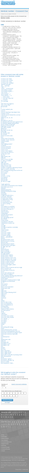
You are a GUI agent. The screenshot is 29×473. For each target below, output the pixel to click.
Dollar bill (3, 158)
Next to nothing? (5, 250)
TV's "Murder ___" (5, 318)
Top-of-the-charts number (7, 317)
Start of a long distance (6, 303)
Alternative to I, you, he (6, 120)
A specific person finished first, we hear (10, 115)
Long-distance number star (7, 223)
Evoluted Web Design (6, 460)
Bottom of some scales (7, 135)
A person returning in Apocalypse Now (10, 112)
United (2, 328)
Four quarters (4, 177)
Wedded (3, 348)
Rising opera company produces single (10, 280)
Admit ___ (3, 119)
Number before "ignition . (7, 255)
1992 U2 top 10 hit (5, 105)
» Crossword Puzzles (5, 449)
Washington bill (4, 342)
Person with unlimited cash (7, 273)
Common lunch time (6, 146)
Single (2, 289)
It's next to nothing (5, 203)
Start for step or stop (6, 302)
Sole (2, 299)
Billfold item (4, 128)
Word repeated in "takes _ (7, 363)
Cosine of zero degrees (6, 151)
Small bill (3, 296)
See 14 (2, 282)
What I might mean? (6, 353)
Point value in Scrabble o (7, 274)
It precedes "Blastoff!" (6, 196)
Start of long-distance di (7, 305)
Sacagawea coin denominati (8, 281)
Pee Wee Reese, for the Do (8, 270)
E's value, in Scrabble (6, 160)
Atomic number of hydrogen (8, 124)
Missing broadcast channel (7, 244)
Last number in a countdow (8, 206)
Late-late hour (4, 210)
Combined (3, 145)
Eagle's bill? (3, 162)
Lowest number (5, 230)
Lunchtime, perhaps (6, 235)
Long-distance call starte (7, 221)
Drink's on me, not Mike (7, 159)
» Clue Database (4, 440)
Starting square (4, 306)
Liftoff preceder (5, 216)
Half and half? (4, 180)
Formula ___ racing (5, 176)
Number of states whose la (7, 262)
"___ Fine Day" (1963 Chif (7, 98)
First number (4, 173)
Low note (3, 228)
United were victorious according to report (11, 332)
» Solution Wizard (5, 438)
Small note (3, 298)
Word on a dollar (5, 361)
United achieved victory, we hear (9, 330)
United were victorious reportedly (9, 334)
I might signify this (5, 184)
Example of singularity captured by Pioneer (11, 167)
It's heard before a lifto (6, 202)
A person (3, 110)
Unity (2, 335)
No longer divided (5, 253)
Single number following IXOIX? (8, 292)
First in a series (4, 171)
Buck (2, 137)
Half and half (4, 178)
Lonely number (4, 220)
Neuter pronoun (5, 249)
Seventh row (4, 285)
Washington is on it (5, 343)
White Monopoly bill (6, 356)
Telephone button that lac (7, 309)
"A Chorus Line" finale (6, 79)
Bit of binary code (5, 133)
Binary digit (3, 131)
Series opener (4, 284)
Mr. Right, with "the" (6, 246)
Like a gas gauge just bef (7, 217)
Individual (3, 188)
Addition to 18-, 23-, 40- (7, 117)
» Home (2, 435)
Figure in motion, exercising (8, 169)
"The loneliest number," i (7, 91)
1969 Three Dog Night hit (7, 104)
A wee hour (3, 116)
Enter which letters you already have (11, 391)
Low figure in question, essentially (9, 227)
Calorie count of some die (7, 138)
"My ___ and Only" (5, 85)
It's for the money (5, 201)
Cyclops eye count (5, 153)
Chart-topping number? (6, 144)
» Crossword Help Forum (6, 442)
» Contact (3, 451)
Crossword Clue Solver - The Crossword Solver (8, 3)
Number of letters (5, 385)
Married (3, 238)
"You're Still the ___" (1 (6, 95)
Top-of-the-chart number (7, 316)
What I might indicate (6, 352)
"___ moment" (4, 99)
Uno (2, 338)
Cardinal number (5, 141)
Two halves (3, 321)
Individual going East (6, 189)
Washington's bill (5, 345)
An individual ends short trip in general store (12, 122)
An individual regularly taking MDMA (10, 123)
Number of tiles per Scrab (7, 263)
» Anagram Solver (5, 443)
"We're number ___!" (6, 94)
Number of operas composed (8, 260)
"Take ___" (3, 87)
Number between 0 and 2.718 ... (9, 257)
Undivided (3, 323)
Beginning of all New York (7, 126)
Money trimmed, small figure (8, 245)
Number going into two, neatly (8, 259)
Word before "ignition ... (7, 359)
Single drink (3, 291)
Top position (4, 314)
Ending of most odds (6, 166)
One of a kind (4, 266)
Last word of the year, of (7, 209)
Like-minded (4, 219)
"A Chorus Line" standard (7, 83)
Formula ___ (4, 174)
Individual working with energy (8, 191)
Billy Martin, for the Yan (7, 130)
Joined (2, 205)
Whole (2, 357)
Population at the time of (7, 277)
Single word (4, 293)
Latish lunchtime (5, 212)
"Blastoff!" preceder (6, 84)
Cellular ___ (3, 142)
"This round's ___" (5, 92)
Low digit (3, 226)
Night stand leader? (5, 252)
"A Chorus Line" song (6, 81)
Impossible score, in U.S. (7, 187)
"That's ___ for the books (7, 88)
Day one (3, 155)
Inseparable (4, 194)
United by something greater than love (10, 331)
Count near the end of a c (7, 152)
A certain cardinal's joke (7, 109)
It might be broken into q (7, 195)
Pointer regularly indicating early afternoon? (12, 275)
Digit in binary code (5, 156)
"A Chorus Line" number (7, 80)
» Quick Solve (4, 436)
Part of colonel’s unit (6, 269)
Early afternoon (5, 163)
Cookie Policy (25, 469)
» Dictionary (3, 445)
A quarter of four (5, 113)
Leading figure (4, 213)
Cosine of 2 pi (4, 149)
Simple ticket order (5, 288)
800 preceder (4, 106)
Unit (2, 325)
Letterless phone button (7, 214)
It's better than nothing (6, 198)
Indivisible (3, 192)
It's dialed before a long (7, 199)
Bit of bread (4, 134)
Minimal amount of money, (7, 241)
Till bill (2, 311)
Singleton (3, 295)
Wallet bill (3, 341)
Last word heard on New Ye (8, 208)
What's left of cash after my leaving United (11, 354)
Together (3, 313)
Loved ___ (3, 224)
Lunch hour (3, 231)
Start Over (7, 402)
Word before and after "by (7, 360)
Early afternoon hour (6, 165)
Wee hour (3, 349)
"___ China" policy (5, 97)
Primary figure (4, 278)
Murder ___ (3, 248)
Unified (2, 324)
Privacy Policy (18, 469)
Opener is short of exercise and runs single (11, 267)
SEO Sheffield (22, 460)
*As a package (4, 101)
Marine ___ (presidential (6, 237)
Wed (2, 346)
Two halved (4, 320)
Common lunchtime (6, 148)
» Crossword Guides (5, 447)
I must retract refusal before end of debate (11, 185)
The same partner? (5, 310)
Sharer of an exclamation (7, 287)
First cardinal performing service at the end (11, 170)
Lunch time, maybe (5, 234)
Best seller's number (6, 127)
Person (2, 271)
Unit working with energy (7, 327)
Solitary (2, 300)
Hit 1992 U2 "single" (6, 181)
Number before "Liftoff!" (7, 256)
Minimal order (4, 242)
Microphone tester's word (7, 239)
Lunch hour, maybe (5, 232)
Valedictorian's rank (5, 339)
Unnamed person (5, 336)
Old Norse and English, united (8, 264)
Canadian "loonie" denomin (7, 140)
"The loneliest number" (6, 90)
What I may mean (5, 350)
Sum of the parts (5, 307)
